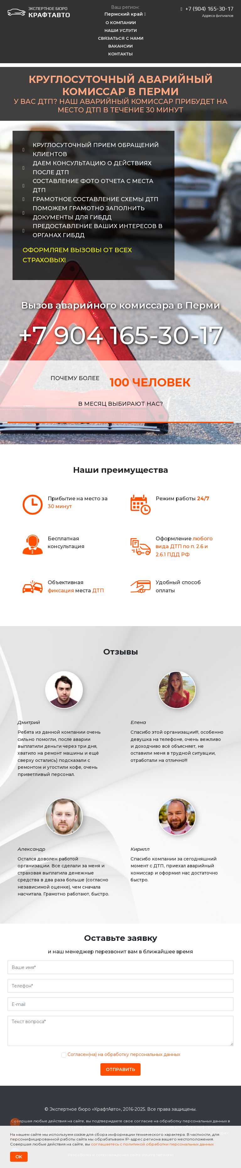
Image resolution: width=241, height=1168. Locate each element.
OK (18, 1157)
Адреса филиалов (217, 15)
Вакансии (120, 45)
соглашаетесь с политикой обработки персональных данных (152, 1144)
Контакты (120, 53)
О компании (120, 22)
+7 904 (120, 335)
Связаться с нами (120, 38)
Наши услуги (120, 30)
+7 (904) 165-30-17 (209, 8)
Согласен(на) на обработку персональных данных (123, 1054)
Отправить (120, 1069)
